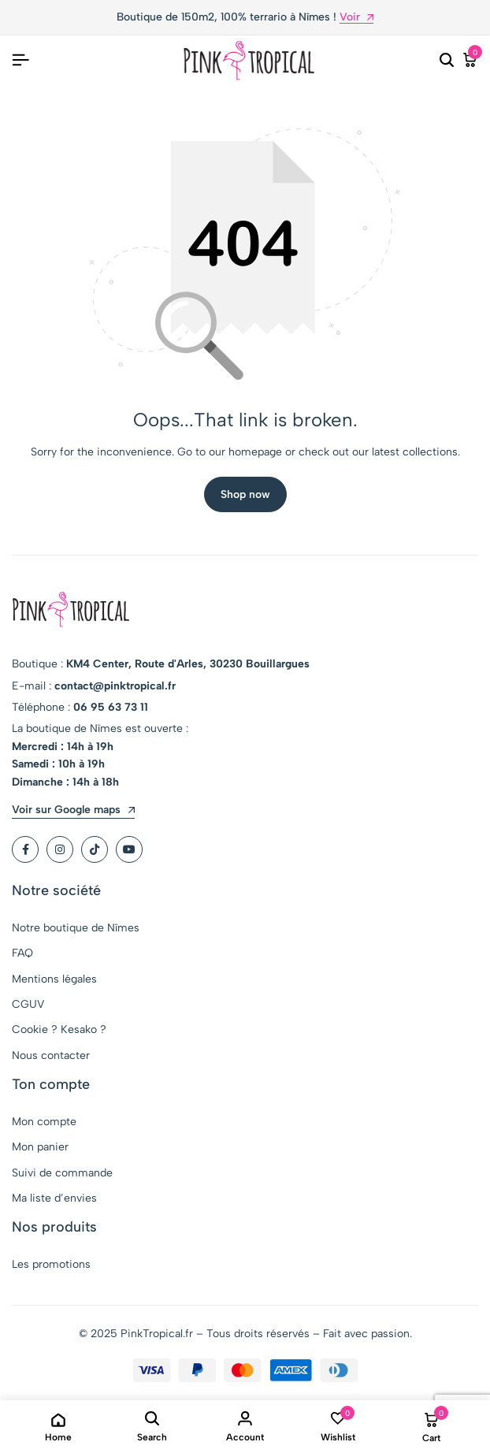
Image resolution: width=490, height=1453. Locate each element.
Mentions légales (54, 979)
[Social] (25, 849)
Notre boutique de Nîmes (75, 928)
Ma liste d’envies (54, 1198)
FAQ (22, 953)
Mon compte (44, 1121)
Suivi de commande (62, 1173)
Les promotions (51, 1264)
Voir (356, 18)
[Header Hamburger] (20, 60)
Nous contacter (51, 1055)
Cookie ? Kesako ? (59, 1029)
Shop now (245, 494)
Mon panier (40, 1147)
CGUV (28, 1004)
